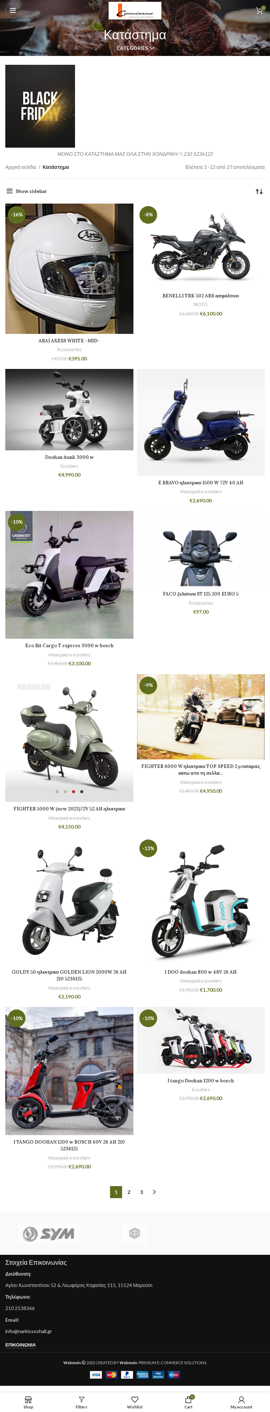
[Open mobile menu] (13, 11)
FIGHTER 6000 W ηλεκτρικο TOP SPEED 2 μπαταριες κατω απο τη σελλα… (200, 769)
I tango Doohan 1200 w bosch (201, 1087)
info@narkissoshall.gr (28, 1338)
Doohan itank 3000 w (69, 457)
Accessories (69, 349)
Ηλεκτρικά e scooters (201, 491)
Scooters (69, 466)
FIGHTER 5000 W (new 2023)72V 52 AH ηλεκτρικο (69, 812)
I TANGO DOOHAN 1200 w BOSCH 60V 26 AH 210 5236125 (69, 1152)
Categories (132, 48)
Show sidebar (31, 191)
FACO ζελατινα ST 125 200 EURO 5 (200, 594)
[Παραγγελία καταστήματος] (259, 191)
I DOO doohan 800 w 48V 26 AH (201, 978)
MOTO (201, 304)
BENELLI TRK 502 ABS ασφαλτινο (200, 295)
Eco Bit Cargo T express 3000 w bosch (69, 645)
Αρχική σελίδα (21, 167)
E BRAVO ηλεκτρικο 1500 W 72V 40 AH (200, 482)
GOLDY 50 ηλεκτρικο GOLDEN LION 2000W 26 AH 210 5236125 (69, 982)
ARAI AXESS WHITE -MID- (69, 340)
